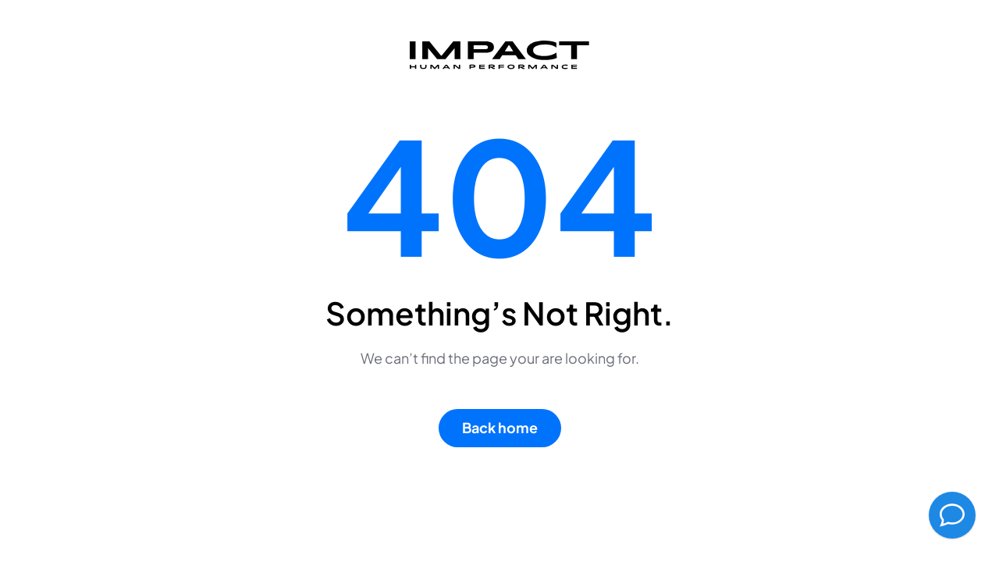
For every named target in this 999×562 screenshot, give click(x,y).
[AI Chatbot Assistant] (952, 515)
